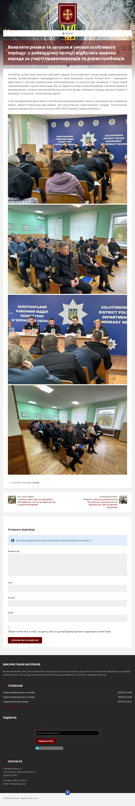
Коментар (13, 551)
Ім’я (11, 582)
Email (12, 597)
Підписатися (46, 741)
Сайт (10, 612)
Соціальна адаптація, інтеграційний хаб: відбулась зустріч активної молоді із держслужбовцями (36, 502)
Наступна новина (25, 497)
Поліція (35, 482)
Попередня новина (108, 497)
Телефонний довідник (15, 706)
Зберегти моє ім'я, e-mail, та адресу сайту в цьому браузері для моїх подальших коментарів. (59, 631)
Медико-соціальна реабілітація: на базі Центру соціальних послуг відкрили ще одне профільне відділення (101, 503)
